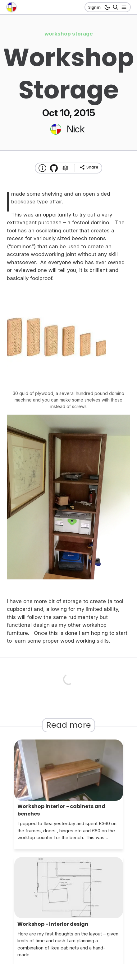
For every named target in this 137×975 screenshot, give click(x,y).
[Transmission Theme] (54, 168)
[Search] (114, 7)
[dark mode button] (106, 7)
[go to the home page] (11, 7)
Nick (75, 129)
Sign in (94, 7)
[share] (88, 167)
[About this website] (42, 168)
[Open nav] (123, 7)
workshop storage (68, 34)
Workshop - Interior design (52, 924)
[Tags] (65, 168)
